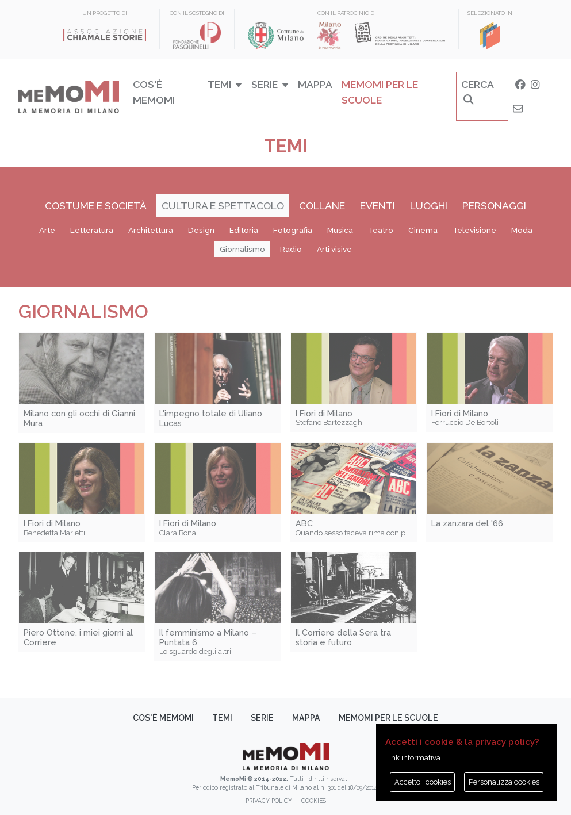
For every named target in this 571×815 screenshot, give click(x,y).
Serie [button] (264, 84)
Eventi (377, 206)
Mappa (315, 84)
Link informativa (412, 757)
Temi (222, 717)
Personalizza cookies (504, 782)
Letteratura (91, 230)
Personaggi (494, 206)
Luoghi (428, 206)
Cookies (313, 800)
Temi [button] (219, 84)
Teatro (380, 230)
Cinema (423, 230)
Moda (521, 230)
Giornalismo (242, 249)
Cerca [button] (477, 91)
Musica (340, 230)
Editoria (243, 230)
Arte (47, 230)
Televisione (474, 230)
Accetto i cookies (422, 782)
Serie (262, 717)
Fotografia (292, 230)
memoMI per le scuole (380, 91)
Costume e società (96, 206)
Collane (322, 206)
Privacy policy (269, 800)
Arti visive (334, 249)
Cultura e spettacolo (223, 206)
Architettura (150, 230)
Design (201, 230)
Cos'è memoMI (154, 91)
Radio (291, 249)
